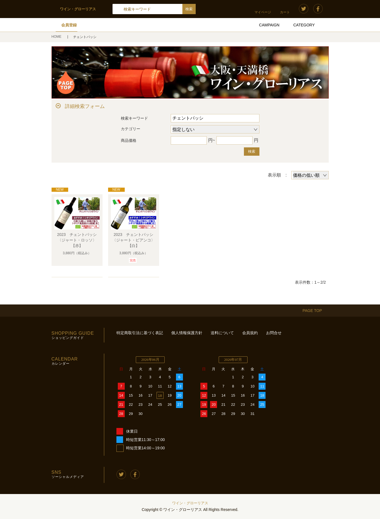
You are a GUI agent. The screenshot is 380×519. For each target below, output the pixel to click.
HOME (57, 37)
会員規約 (250, 333)
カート (285, 12)
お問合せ (274, 333)
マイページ (262, 12)
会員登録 (69, 25)
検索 (251, 151)
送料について (222, 333)
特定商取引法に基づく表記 (139, 333)
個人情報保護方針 (186, 333)
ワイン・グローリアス (190, 503)
